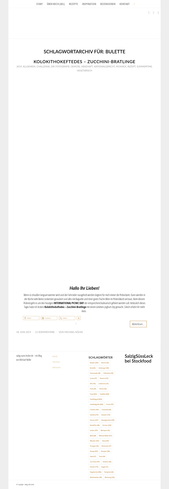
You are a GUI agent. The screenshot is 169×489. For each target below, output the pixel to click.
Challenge (43, 66)
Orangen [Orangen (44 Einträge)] (94, 446)
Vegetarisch (84, 70)
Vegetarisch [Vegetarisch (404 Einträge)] (95, 472)
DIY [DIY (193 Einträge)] (93, 383)
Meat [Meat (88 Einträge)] (93, 435)
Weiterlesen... (138, 324)
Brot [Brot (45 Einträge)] (93, 368)
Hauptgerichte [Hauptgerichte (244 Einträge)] (107, 420)
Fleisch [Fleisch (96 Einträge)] (103, 388)
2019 (19, 66)
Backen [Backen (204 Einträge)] (94, 362)
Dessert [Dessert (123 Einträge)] (104, 378)
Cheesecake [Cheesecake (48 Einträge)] (95, 373)
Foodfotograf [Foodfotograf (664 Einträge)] (96, 399)
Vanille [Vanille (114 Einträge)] (94, 467)
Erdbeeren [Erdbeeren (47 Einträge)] (104, 383)
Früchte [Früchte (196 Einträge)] (94, 409)
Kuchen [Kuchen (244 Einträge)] (107, 425)
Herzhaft (87, 66)
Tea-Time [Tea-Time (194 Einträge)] (95, 461)
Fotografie (63, 66)
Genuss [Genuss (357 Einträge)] (94, 420)
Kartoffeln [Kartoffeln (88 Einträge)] (95, 425)
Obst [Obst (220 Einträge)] (105, 441)
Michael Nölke (73, 332)
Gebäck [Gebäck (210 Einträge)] (94, 415)
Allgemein (29, 66)
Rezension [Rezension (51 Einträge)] (106, 446)
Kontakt (54, 356)
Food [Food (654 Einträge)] (93, 394)
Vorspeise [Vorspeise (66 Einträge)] (109, 472)
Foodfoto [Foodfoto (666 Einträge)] (104, 394)
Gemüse (75, 66)
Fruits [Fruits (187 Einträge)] (110, 404)
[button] (31, 318)
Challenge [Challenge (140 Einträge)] (104, 368)
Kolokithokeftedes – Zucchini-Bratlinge (84, 61)
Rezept (132, 66)
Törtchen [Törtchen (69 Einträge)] (107, 461)
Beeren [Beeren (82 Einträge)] (105, 362)
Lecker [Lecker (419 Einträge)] (94, 430)
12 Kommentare (45, 332)
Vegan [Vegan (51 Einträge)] (104, 467)
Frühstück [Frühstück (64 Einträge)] (106, 409)
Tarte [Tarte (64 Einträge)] (102, 456)
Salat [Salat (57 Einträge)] (93, 456)
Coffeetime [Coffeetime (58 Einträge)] (108, 373)
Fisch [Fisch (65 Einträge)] (93, 388)
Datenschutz (56, 367)
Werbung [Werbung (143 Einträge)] (110, 477)
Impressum (56, 361)
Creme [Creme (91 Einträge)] (93, 378)
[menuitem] (39, 4)
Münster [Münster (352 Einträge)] (94, 441)
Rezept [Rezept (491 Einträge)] (94, 451)
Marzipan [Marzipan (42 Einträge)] (105, 430)
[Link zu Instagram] (153, 12)
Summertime (144, 66)
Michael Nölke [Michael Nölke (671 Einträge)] (105, 435)
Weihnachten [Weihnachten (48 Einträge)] (96, 477)
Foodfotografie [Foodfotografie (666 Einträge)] (96, 404)
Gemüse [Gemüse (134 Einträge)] (105, 415)
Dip (52, 66)
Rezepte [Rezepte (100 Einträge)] (105, 451)
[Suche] (133, 4)
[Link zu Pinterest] (158, 12)
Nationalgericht (104, 66)
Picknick (121, 66)
